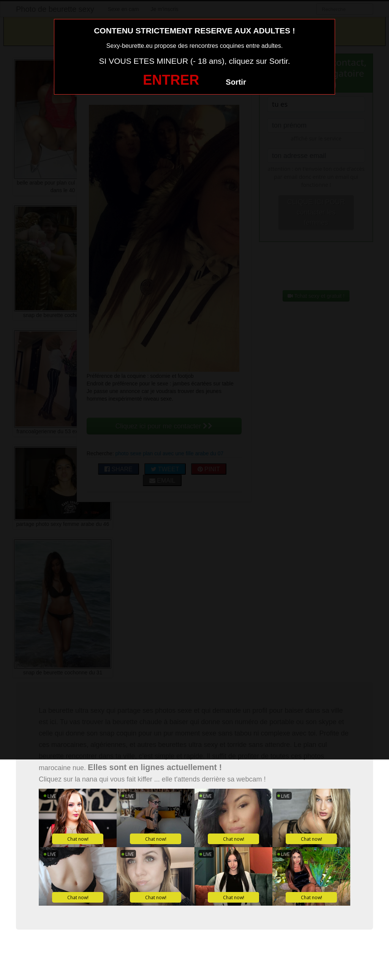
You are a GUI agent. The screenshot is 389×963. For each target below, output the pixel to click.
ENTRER (171, 80)
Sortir (236, 82)
